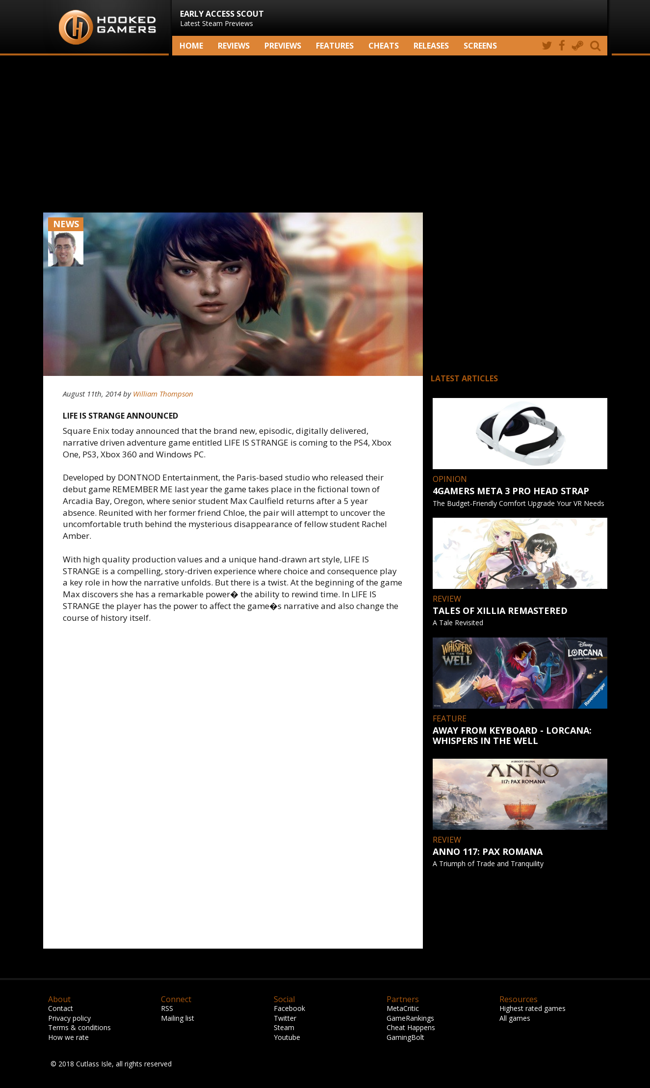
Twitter (285, 1018)
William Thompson (163, 393)
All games (514, 1018)
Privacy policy (69, 1018)
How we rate (68, 1037)
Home (191, 45)
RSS (167, 1008)
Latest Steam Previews (222, 18)
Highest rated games (532, 1008)
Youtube (287, 1037)
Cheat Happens (411, 1027)
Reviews (234, 45)
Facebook (289, 1008)
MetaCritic (403, 1008)
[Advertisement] (325, 134)
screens (480, 45)
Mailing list (177, 1018)
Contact (60, 1008)
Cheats (383, 45)
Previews (282, 45)
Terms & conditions (79, 1027)
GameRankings (410, 1018)
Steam (284, 1027)
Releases (431, 45)
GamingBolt (405, 1037)
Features (335, 45)
